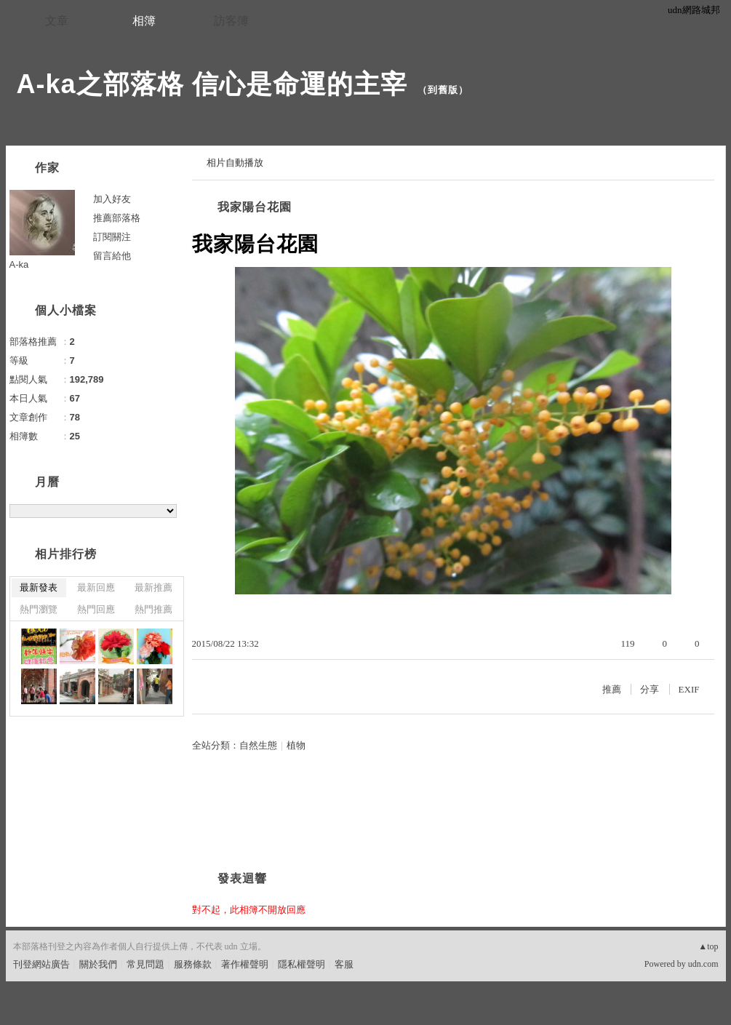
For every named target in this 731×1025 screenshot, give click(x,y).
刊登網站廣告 (41, 964)
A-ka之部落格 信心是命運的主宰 (212, 84)
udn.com (703, 964)
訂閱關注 (112, 236)
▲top (708, 946)
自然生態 (258, 745)
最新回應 (96, 587)
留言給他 (112, 255)
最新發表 (38, 587)
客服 (344, 964)
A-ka (19, 264)
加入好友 (112, 199)
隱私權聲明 (301, 964)
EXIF (689, 689)
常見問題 (145, 964)
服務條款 (193, 964)
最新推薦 (153, 587)
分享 (649, 689)
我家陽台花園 (254, 207)
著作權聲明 (244, 964)
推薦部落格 (116, 217)
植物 (296, 745)
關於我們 (98, 964)
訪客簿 (231, 21)
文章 (56, 21)
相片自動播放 (235, 162)
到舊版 (443, 89)
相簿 (144, 21)
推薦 (611, 689)
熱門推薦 (153, 609)
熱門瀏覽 (38, 609)
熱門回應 (96, 609)
